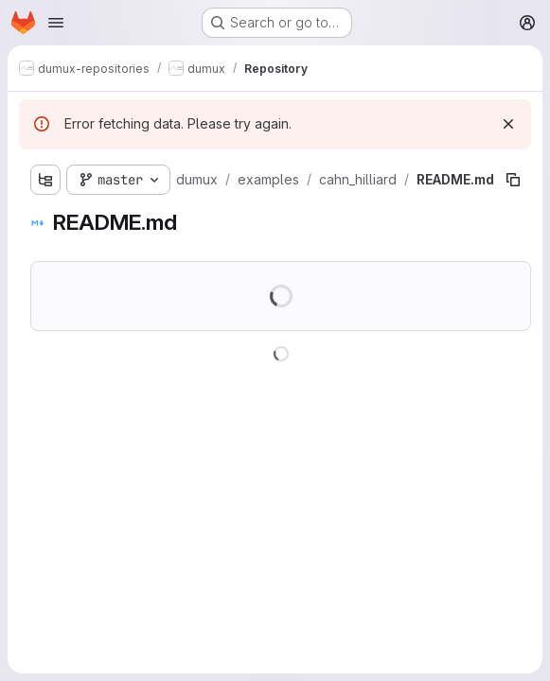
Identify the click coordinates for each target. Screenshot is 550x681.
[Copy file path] (513, 180)
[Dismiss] (508, 124)
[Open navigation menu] (56, 23)
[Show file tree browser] (45, 180)
